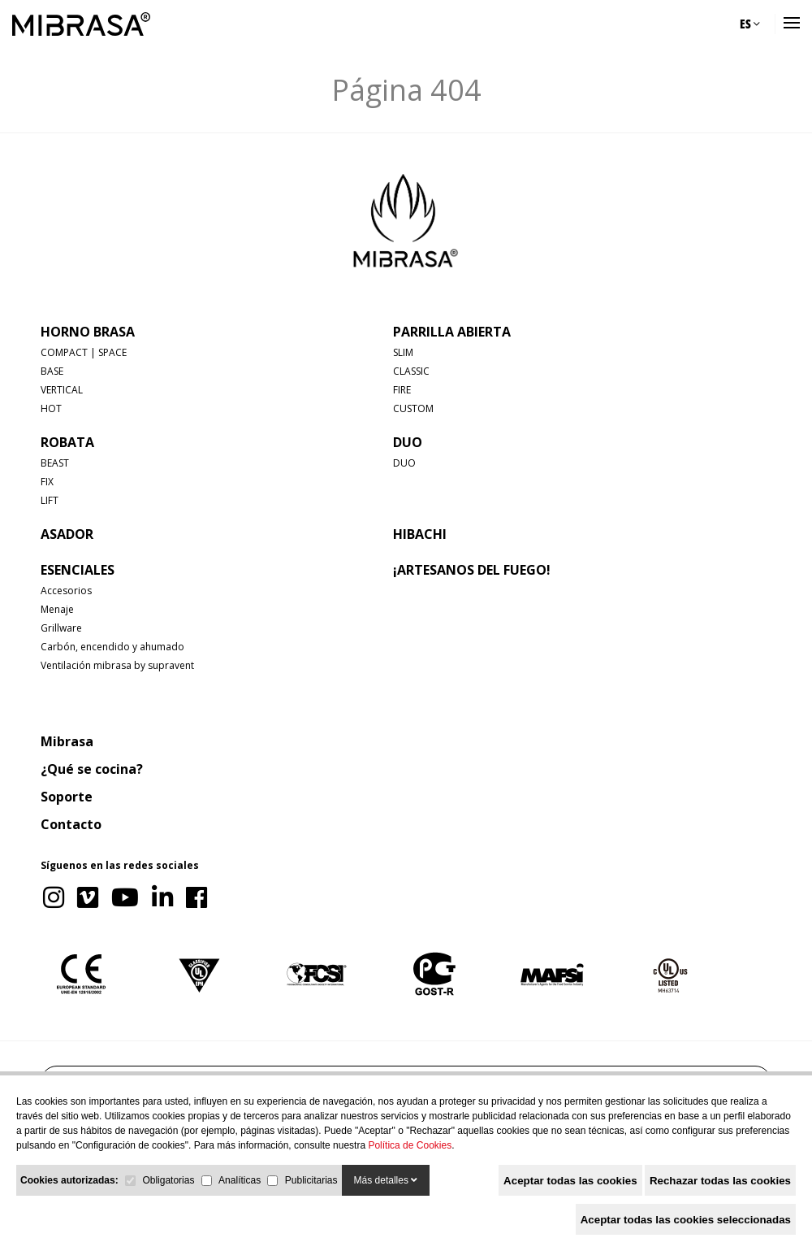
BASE (52, 371)
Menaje (57, 609)
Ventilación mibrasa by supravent (117, 665)
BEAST (55, 463)
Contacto (71, 824)
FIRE (402, 390)
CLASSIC (411, 371)
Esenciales (77, 570)
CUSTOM (413, 408)
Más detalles (386, 1180)
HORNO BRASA (88, 332)
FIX (47, 482)
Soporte (67, 797)
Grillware (61, 628)
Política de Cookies (409, 1145)
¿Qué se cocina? (92, 769)
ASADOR (67, 534)
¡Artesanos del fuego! (472, 570)
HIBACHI (420, 534)
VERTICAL (62, 390)
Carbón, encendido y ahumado (112, 647)
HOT (51, 408)
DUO (407, 442)
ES (750, 23)
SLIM (403, 352)
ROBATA (67, 442)
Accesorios (66, 590)
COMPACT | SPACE (84, 352)
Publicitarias (311, 1180)
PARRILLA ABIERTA (452, 332)
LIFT (49, 500)
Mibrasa (67, 741)
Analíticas (239, 1180)
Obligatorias (168, 1180)
